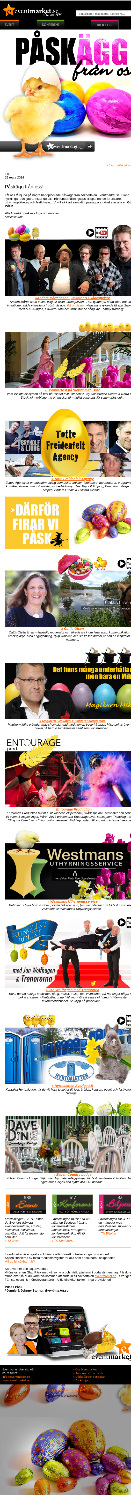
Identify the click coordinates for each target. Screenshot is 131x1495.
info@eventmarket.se (16, 1376)
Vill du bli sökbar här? (20, 1261)
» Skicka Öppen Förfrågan (89, 1376)
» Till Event (12, 1240)
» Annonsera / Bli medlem (89, 1373)
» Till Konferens (62, 1240)
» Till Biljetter (107, 1233)
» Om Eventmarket (85, 1369)
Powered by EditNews (65, 1395)
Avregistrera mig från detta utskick (65, 1390)
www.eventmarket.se (15, 1380)
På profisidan (76, 305)
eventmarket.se (105, 1276)
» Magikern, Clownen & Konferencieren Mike (72, 721)
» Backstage (80, 1380)
